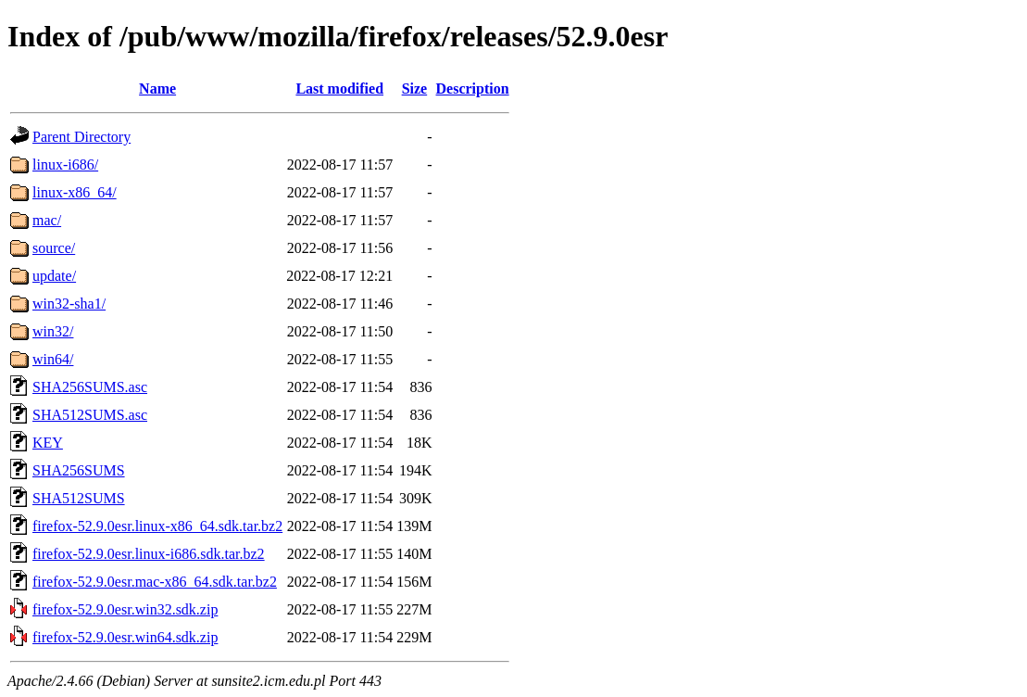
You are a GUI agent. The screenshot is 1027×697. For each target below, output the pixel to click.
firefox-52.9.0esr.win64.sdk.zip (125, 637)
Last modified (339, 88)
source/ (53, 248)
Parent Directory (81, 137)
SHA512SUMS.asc (89, 415)
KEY (47, 442)
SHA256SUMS (78, 470)
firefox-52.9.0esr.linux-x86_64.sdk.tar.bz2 (157, 526)
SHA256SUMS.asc (89, 387)
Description (472, 88)
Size (415, 88)
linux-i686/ (65, 164)
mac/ (46, 220)
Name (157, 88)
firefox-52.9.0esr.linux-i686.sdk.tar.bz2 (148, 554)
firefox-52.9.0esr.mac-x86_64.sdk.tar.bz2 (154, 581)
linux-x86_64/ (74, 192)
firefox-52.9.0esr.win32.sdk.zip (125, 609)
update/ (54, 276)
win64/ (52, 359)
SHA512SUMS (78, 498)
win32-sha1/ (69, 303)
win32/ (52, 331)
